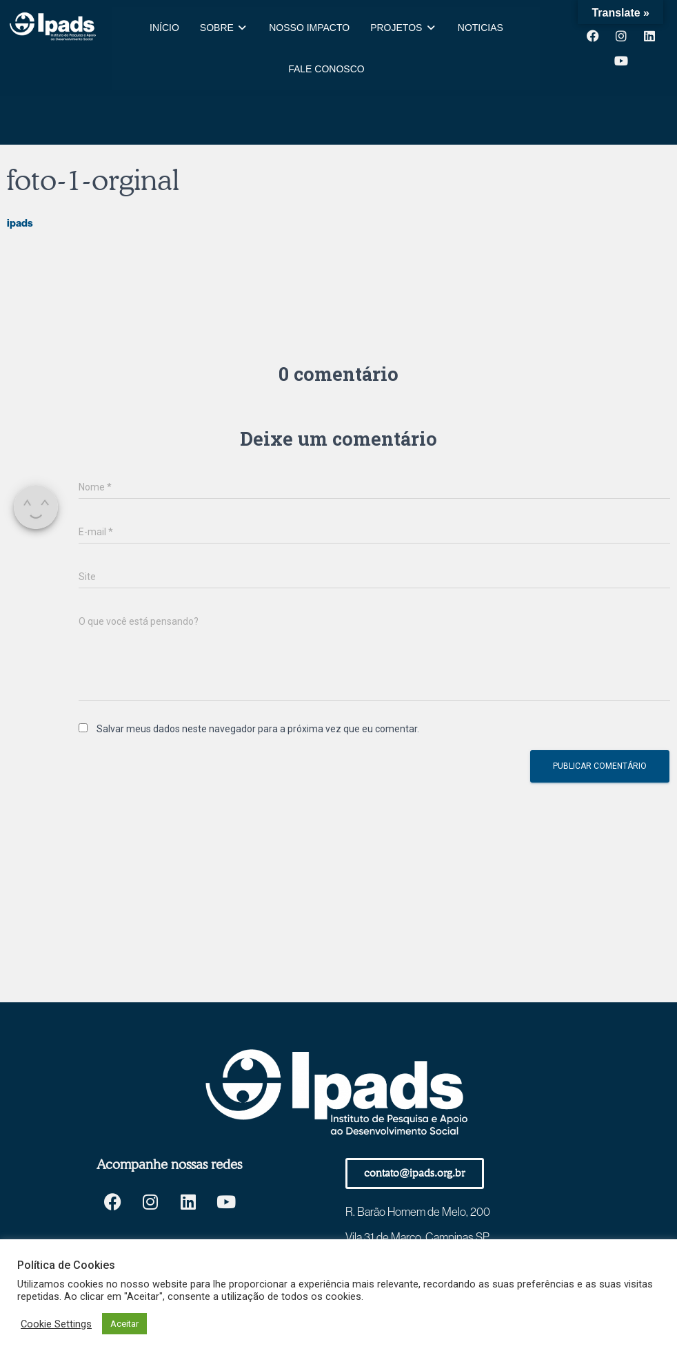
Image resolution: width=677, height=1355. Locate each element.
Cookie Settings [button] (56, 1324)
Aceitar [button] (124, 1323)
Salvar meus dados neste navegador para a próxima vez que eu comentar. (258, 728)
